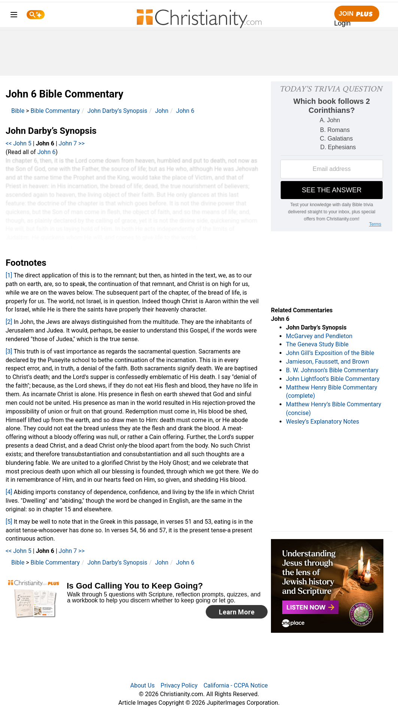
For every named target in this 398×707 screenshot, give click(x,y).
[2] (9, 321)
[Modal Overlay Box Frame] (140, 600)
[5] (9, 521)
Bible (17, 110)
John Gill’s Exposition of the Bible (330, 352)
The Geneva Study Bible (317, 344)
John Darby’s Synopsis (117, 110)
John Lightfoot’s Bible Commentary (333, 378)
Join (357, 14)
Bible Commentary (55, 110)
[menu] (14, 15)
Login (342, 23)
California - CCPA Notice (235, 685)
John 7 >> (72, 143)
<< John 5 (18, 143)
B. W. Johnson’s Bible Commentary (332, 370)
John (162, 110)
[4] (9, 492)
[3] (9, 351)
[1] (9, 275)
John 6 (185, 110)
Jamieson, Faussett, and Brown (327, 361)
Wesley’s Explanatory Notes (322, 421)
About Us (142, 685)
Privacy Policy (179, 685)
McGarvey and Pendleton (319, 336)
